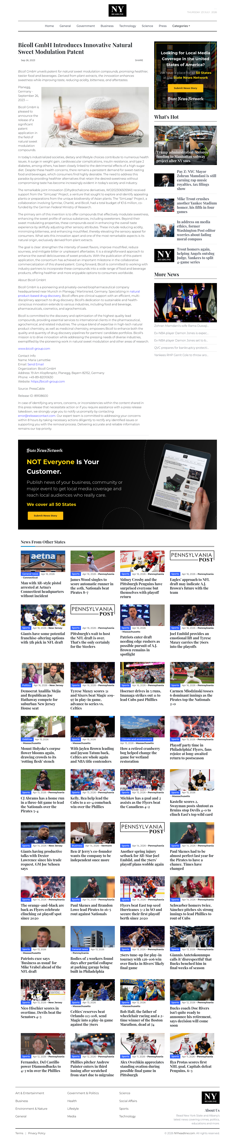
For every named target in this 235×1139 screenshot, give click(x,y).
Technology (127, 26)
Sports (123, 1108)
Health (72, 1101)
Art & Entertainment (29, 1093)
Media (71, 1116)
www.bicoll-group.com (34, 348)
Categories (180, 26)
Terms (19, 1133)
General (65, 26)
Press (163, 26)
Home (51, 26)
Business (107, 26)
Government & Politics (83, 1093)
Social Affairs (128, 1101)
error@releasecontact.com (37, 416)
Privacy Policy (36, 1133)
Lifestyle (73, 1108)
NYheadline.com (184, 1133)
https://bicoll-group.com (48, 381)
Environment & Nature (31, 1108)
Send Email (36, 364)
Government (85, 26)
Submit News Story (185, 88)
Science (147, 26)
